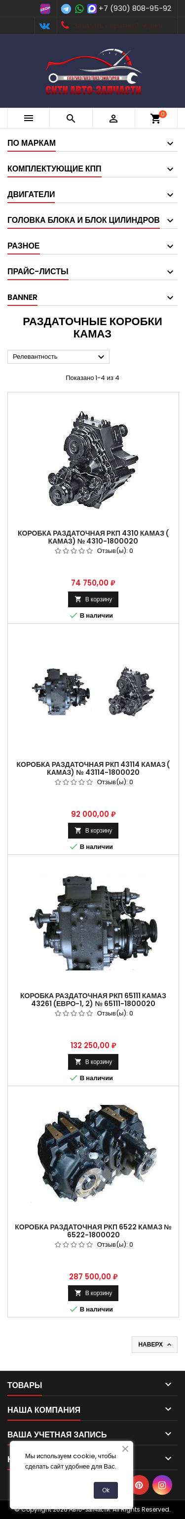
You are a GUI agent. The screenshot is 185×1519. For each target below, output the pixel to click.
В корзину (93, 599)
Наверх (155, 1344)
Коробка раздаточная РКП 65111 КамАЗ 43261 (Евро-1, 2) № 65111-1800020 (93, 1000)
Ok (106, 1490)
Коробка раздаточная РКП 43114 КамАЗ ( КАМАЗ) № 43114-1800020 (93, 768)
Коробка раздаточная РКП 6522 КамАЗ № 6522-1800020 (93, 1231)
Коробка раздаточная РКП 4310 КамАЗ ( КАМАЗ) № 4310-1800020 (93, 537)
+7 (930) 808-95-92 (135, 8)
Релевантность (60, 357)
